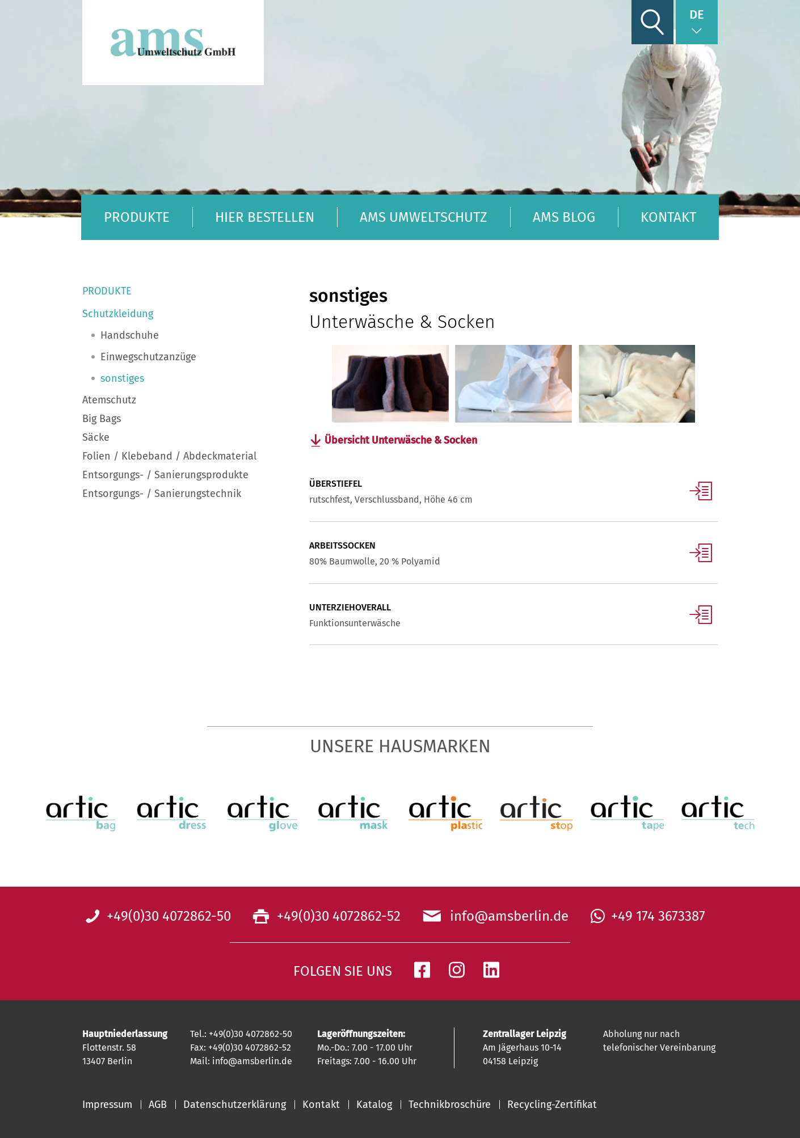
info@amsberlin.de (506, 917)
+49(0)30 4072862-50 (169, 917)
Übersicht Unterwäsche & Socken (403, 441)
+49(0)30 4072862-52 (337, 917)
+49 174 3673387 (658, 917)
